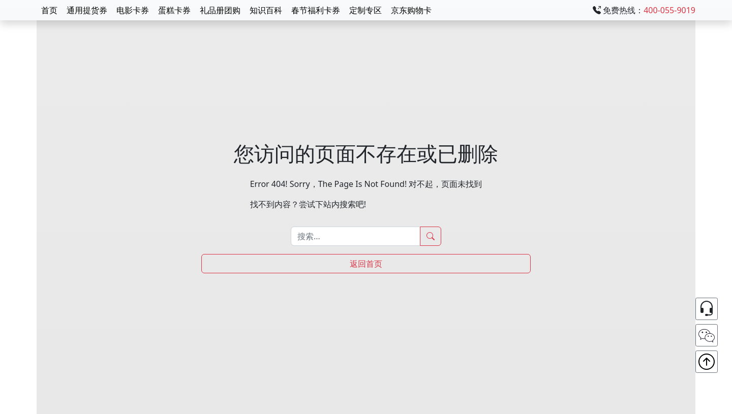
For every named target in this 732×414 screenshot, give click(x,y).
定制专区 (365, 10)
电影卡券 (132, 10)
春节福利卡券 (315, 10)
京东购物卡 (411, 10)
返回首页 (366, 263)
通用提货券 (87, 10)
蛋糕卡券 (174, 10)
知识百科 (266, 10)
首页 (49, 10)
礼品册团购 (220, 10)
